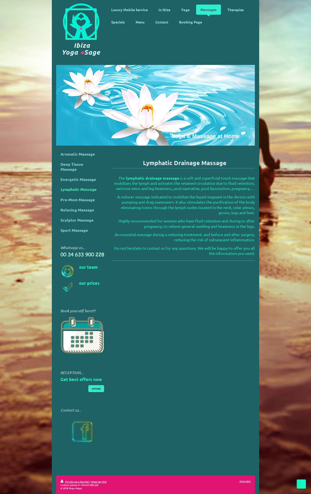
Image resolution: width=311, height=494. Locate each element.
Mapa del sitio (98, 481)
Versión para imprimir (75, 481)
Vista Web (245, 481)
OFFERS (96, 388)
